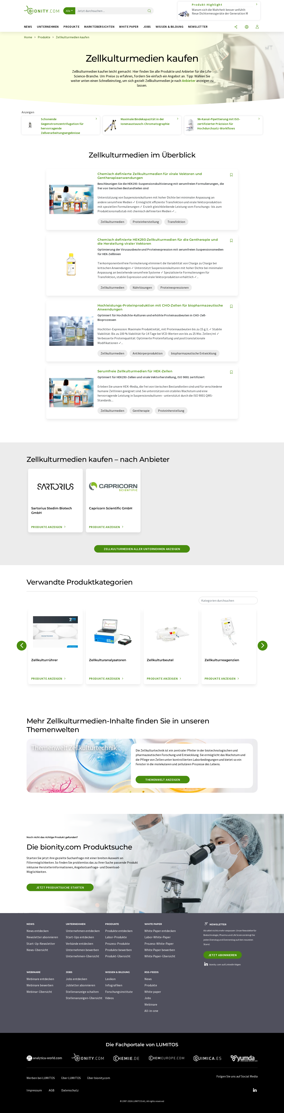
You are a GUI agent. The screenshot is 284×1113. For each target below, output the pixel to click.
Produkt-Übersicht (118, 956)
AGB (51, 1090)
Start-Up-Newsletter (41, 944)
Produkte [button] (71, 26)
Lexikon (110, 979)
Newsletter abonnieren (42, 937)
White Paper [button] (128, 26)
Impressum (34, 1090)
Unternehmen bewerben (82, 950)
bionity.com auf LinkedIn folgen (222, 964)
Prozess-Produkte (117, 944)
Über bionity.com (98, 1078)
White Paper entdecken (160, 931)
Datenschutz (70, 1090)
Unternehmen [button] (48, 26)
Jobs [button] (147, 26)
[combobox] (228, 600)
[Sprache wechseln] (246, 27)
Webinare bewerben (40, 985)
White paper (152, 992)
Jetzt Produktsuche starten (60, 887)
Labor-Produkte (116, 937)
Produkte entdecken (118, 931)
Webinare (150, 1004)
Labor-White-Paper (157, 937)
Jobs (147, 998)
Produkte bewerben (118, 950)
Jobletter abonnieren (80, 985)
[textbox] (228, 600)
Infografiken (113, 985)
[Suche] (149, 11)
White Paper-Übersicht (159, 956)
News (148, 979)
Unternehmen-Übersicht (82, 956)
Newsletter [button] (198, 26)
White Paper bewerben (159, 950)
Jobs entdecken (76, 979)
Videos (109, 998)
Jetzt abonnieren (222, 955)
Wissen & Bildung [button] (169, 26)
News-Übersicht (37, 950)
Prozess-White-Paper (159, 944)
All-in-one (151, 1011)
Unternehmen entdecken (83, 931)
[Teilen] (236, 27)
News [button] (28, 26)
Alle (68, 11)
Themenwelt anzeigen (162, 780)
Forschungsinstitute (119, 992)
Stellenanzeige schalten (82, 992)
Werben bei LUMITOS (41, 1078)
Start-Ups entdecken (80, 937)
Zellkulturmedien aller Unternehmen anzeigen (142, 549)
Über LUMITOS (71, 1078)
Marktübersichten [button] (99, 26)
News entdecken (38, 931)
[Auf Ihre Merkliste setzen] (231, 175)
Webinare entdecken (40, 979)
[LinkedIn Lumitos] (255, 1090)
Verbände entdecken (79, 944)
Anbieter (188, 80)
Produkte (150, 985)
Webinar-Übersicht (39, 992)
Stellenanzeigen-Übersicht (84, 998)
